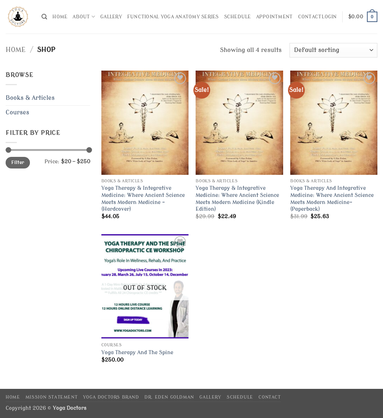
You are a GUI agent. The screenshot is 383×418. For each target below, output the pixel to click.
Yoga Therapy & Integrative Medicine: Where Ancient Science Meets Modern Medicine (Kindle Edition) (237, 198)
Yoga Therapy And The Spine (137, 352)
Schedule (237, 16)
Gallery (111, 16)
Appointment (274, 16)
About (84, 16)
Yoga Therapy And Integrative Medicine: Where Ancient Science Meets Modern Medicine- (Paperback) (332, 198)
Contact (310, 16)
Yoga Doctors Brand (111, 397)
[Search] (44, 17)
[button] (329, 16)
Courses (17, 112)
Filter (17, 162)
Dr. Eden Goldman (169, 397)
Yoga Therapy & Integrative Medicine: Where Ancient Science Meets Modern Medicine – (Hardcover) (143, 198)
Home (59, 16)
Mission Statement (51, 397)
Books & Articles (30, 98)
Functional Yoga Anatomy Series (173, 16)
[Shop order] (333, 50)
